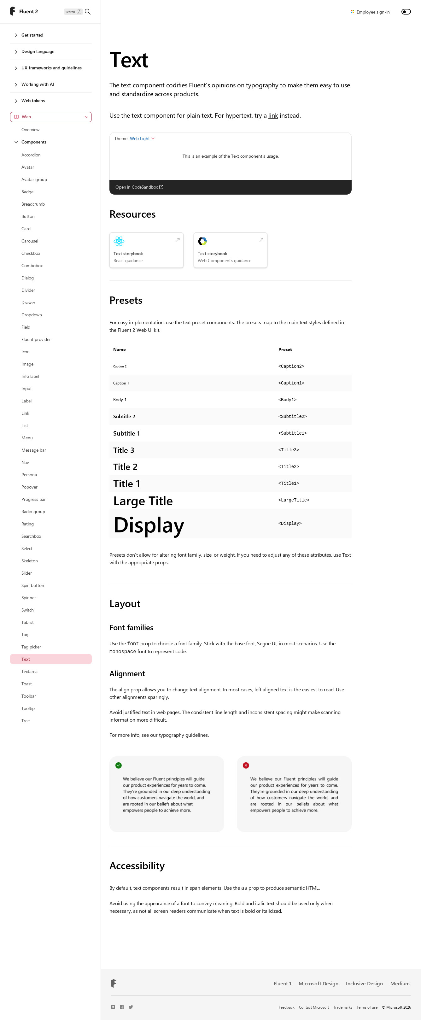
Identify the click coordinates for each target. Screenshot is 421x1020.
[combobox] (51, 117)
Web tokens (30, 100)
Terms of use (367, 1006)
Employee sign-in (373, 12)
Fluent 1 (282, 982)
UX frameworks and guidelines (48, 68)
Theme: (121, 138)
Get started (29, 35)
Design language (34, 51)
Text (128, 58)
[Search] (77, 11)
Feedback (287, 1006)
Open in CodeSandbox (139, 187)
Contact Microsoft (314, 1006)
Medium (400, 982)
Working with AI (34, 84)
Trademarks (342, 1006)
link (273, 115)
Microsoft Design (318, 982)
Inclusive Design (364, 982)
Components (30, 142)
